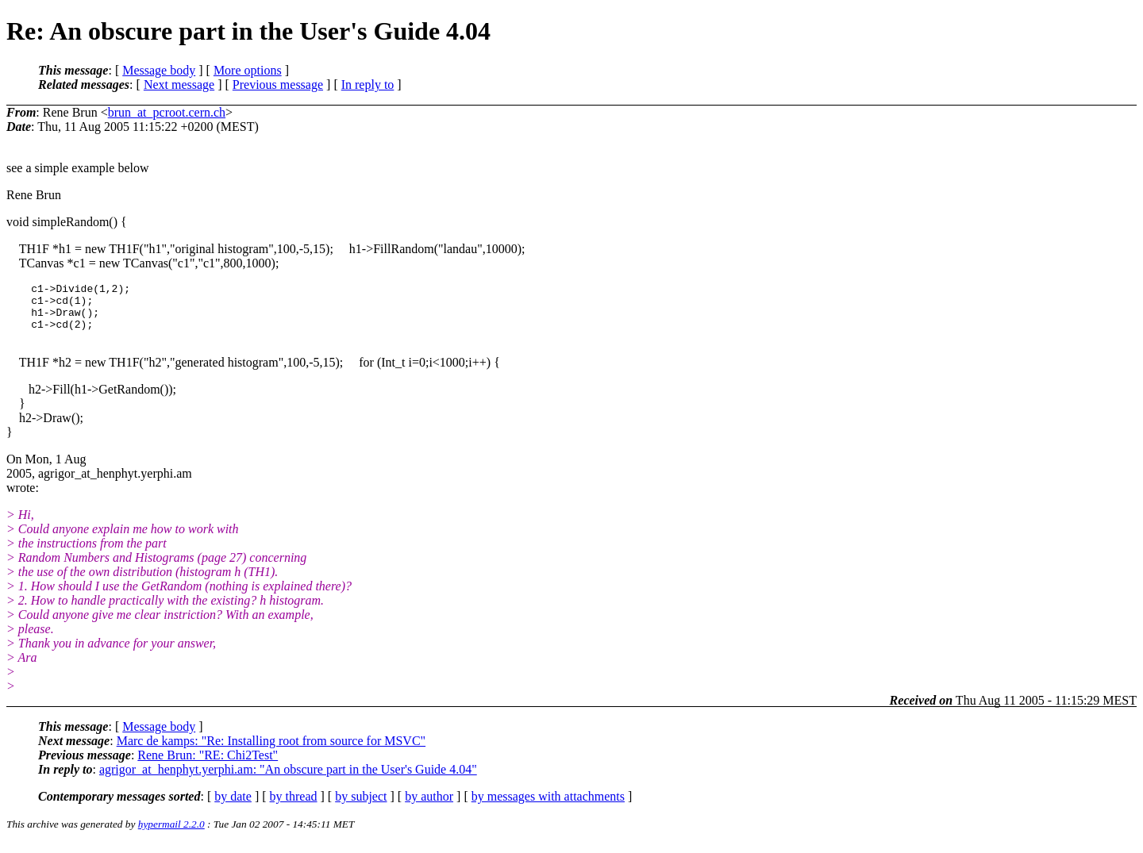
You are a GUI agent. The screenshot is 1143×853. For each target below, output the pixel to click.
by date (233, 806)
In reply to (367, 84)
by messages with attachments (548, 806)
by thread (294, 806)
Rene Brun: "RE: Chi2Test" (207, 764)
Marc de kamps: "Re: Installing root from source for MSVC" (271, 750)
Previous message (278, 84)
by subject (361, 806)
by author (429, 806)
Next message (179, 84)
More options (248, 70)
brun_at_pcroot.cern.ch (166, 112)
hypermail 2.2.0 (171, 834)
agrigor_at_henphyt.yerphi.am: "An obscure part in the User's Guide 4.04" (288, 779)
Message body (158, 70)
